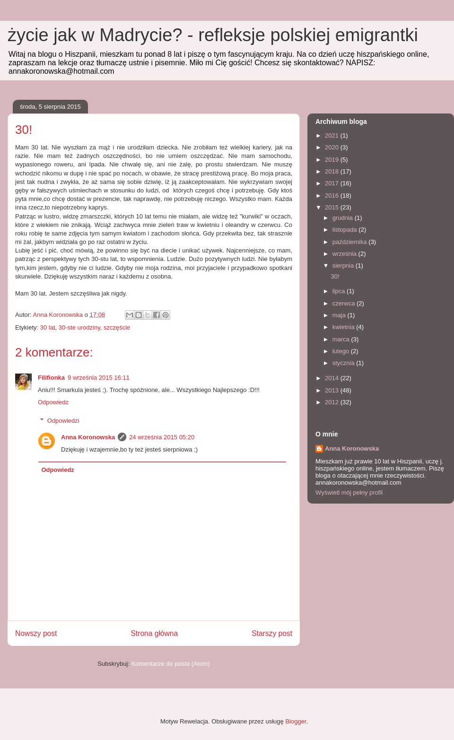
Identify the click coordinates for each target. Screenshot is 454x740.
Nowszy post (36, 633)
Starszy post (272, 633)
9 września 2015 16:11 (99, 377)
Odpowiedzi (63, 420)
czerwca (344, 303)
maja (340, 315)
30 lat (47, 327)
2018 (332, 171)
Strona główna (154, 633)
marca (341, 339)
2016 (332, 195)
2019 (332, 159)
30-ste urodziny (79, 327)
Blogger (295, 721)
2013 (332, 390)
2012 (332, 402)
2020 (332, 147)
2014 (332, 378)
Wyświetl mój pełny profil (349, 492)
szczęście (117, 327)
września (345, 253)
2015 (332, 207)
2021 (332, 135)
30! (335, 276)
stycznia (344, 362)
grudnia (343, 217)
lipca (339, 291)
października (350, 241)
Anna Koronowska (88, 437)
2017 (332, 183)
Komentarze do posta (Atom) (170, 663)
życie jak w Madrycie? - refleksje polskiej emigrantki (213, 35)
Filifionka (51, 377)
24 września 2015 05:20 (161, 437)
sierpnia (344, 265)
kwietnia (344, 327)
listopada (345, 229)
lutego (341, 351)
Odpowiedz (53, 402)
